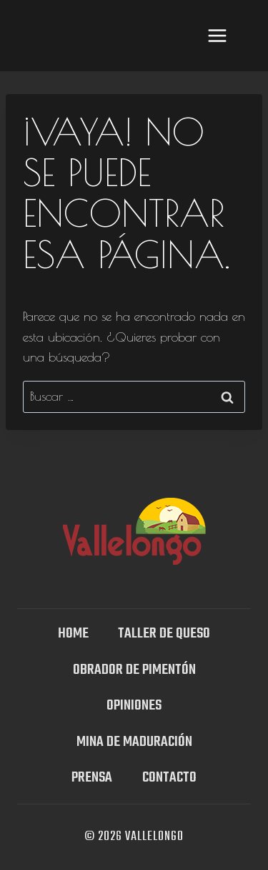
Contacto (169, 777)
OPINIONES (134, 705)
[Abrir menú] (217, 35)
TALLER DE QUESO (164, 633)
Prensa (91, 777)
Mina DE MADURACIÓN (134, 742)
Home (73, 633)
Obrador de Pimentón (134, 670)
